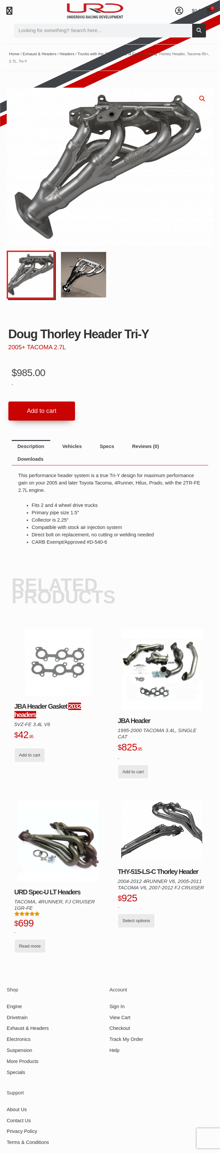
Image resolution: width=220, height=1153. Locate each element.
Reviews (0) (145, 446)
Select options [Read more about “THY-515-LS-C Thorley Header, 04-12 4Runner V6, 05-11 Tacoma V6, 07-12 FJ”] (136, 920)
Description (30, 446)
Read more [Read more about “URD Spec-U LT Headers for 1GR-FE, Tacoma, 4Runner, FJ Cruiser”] (30, 946)
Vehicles (72, 446)
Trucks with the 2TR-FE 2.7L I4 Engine (111, 54)
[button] (9, 11)
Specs (107, 446)
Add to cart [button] (29, 755)
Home (14, 54)
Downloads (30, 459)
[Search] (199, 30)
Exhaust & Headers (39, 54)
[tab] (31, 446)
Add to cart (41, 411)
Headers (67, 54)
